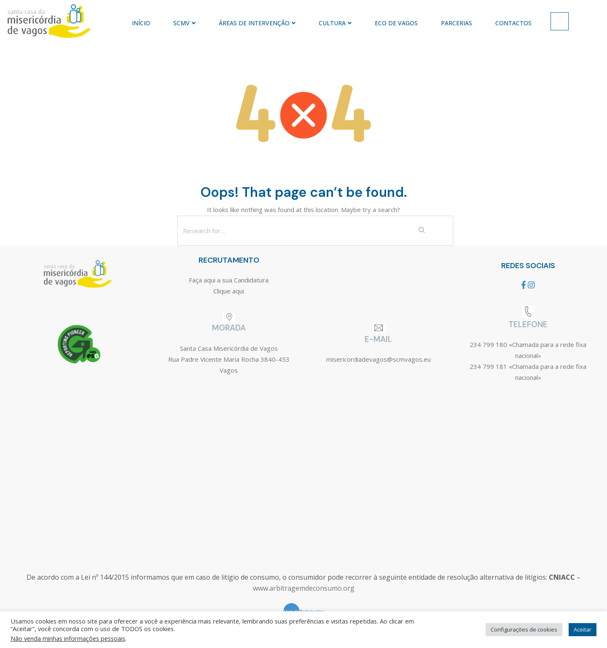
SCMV (184, 23)
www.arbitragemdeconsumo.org (304, 588)
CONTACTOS (513, 23)
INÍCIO (141, 23)
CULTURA (335, 23)
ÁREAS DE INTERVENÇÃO (257, 23)
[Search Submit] (421, 230)
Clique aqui (228, 291)
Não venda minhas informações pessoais (68, 638)
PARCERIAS (456, 23)
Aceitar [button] (582, 629)
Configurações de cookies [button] (524, 629)
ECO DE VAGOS (396, 23)
